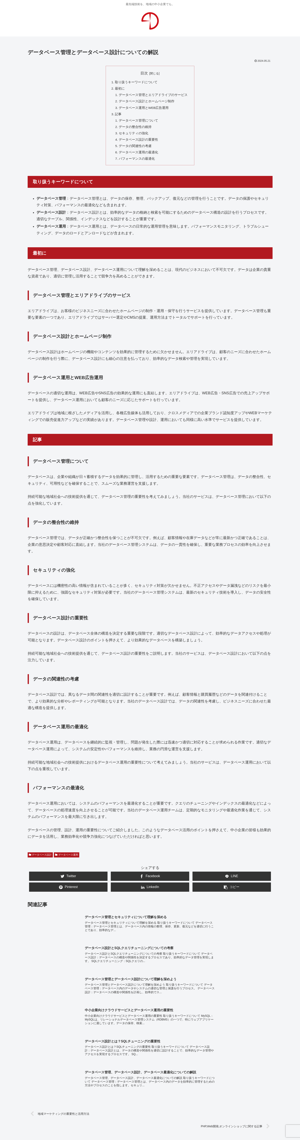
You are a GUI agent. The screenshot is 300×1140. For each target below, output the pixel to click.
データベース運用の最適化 (138, 155)
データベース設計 (40, 858)
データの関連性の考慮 (135, 149)
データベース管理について (138, 122)
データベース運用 (66, 858)
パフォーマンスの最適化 (137, 162)
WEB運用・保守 (87, 1068)
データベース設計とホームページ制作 (147, 102)
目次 (144, 73)
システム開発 (167, 1068)
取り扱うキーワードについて (136, 82)
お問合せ (150, 1100)
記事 (118, 115)
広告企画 (190, 1068)
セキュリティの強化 (133, 135)
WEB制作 (61, 1068)
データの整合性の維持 (135, 129)
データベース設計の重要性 (138, 142)
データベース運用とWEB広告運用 (144, 109)
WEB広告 (113, 1068)
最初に (120, 89)
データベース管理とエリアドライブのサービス (153, 95)
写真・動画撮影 (139, 1068)
